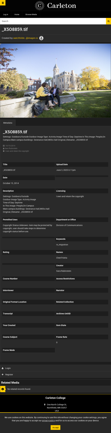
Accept (55, 427)
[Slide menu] (2, 2)
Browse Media (31, 14)
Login (6, 368)
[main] (55, 209)
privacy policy (48, 420)
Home (16, 14)
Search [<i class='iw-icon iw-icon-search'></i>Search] (109, 21)
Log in (5, 14)
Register (7, 374)
